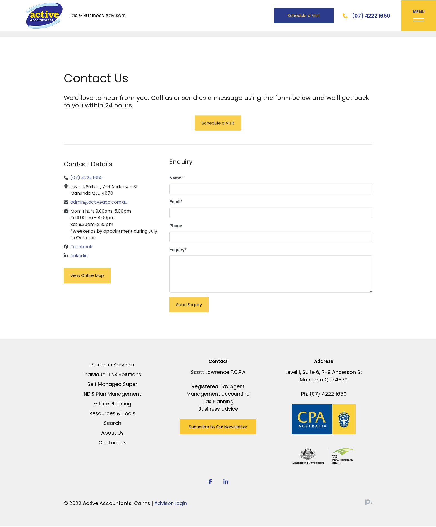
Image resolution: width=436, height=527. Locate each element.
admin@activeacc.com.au (98, 208)
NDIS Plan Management (112, 394)
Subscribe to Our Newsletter (218, 427)
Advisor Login (170, 503)
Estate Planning (112, 404)
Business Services (112, 365)
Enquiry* (178, 255)
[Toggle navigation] (418, 16)
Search (112, 423)
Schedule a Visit (303, 16)
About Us (112, 433)
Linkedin (79, 261)
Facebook (81, 253)
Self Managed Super (112, 384)
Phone (175, 232)
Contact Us (112, 443)
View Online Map (87, 281)
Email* (175, 208)
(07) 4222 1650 (370, 16)
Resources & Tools (112, 413)
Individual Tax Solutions (112, 374)
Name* (176, 184)
